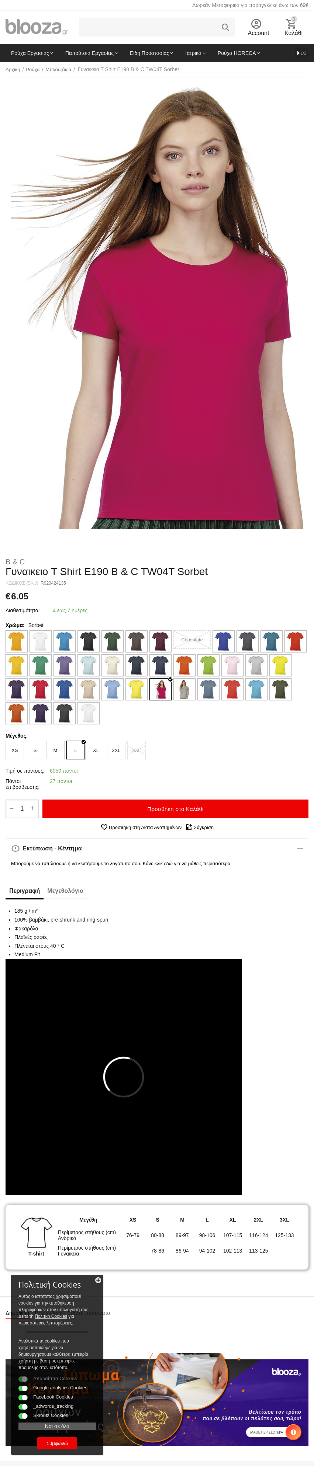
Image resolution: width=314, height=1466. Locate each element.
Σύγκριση (199, 827)
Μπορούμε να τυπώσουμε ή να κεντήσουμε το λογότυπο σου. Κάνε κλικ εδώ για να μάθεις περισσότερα (120, 863)
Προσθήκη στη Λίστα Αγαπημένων (141, 827)
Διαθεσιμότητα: (23, 610)
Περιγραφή (24, 891)
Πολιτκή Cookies (51, 1316)
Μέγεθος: (17, 736)
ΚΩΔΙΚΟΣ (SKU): (22, 583)
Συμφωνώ (57, 1443)
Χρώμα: (15, 625)
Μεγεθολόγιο (65, 891)
